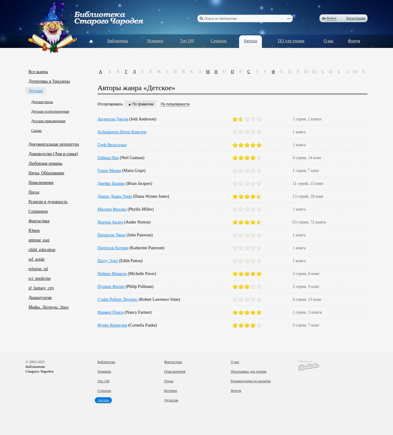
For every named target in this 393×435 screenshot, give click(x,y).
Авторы (250, 41)
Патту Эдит (108, 261)
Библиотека (117, 41)
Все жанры (38, 72)
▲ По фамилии (141, 104)
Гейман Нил (108, 157)
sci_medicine (39, 278)
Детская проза (42, 102)
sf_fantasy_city (41, 288)
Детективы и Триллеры (49, 81)
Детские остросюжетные (50, 111)
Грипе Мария (109, 170)
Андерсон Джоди (113, 119)
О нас (329, 41)
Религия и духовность (48, 202)
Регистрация (355, 18)
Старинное (38, 211)
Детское (35, 91)
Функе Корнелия (112, 325)
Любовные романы (45, 163)
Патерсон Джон (111, 235)
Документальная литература (53, 144)
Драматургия (40, 297)
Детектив (171, 400)
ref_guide (36, 259)
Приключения (40, 182)
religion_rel (38, 269)
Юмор (34, 230)
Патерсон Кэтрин (113, 248)
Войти (331, 18)
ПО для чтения (291, 41)
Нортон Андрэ (110, 222)
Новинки (155, 41)
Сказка (36, 131)
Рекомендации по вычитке (251, 381)
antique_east (39, 240)
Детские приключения (48, 121)
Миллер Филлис (112, 209)
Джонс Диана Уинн (115, 196)
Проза (33, 192)
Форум (354, 41)
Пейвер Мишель (112, 273)
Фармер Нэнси (111, 312)
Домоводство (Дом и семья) (53, 154)
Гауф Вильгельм (112, 145)
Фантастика (39, 221)
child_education (41, 249)
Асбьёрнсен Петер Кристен (122, 132)
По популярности (175, 104)
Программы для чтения (248, 371)
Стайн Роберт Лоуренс (118, 299)
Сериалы (219, 41)
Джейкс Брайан (111, 183)
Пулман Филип (111, 286)
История (170, 391)
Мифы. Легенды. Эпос (48, 307)
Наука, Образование (46, 173)
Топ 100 (187, 41)
